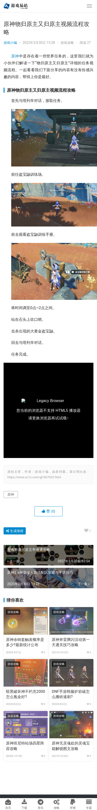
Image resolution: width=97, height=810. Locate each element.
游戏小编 (10, 43)
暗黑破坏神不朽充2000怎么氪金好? (25, 694)
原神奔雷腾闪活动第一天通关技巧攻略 (71, 642)
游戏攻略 (67, 43)
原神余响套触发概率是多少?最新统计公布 (25, 642)
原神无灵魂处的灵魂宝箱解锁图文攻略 (71, 746)
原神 (15, 56)
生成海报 (14, 530)
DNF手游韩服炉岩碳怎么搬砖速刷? (71, 694)
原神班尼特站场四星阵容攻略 (25, 746)
